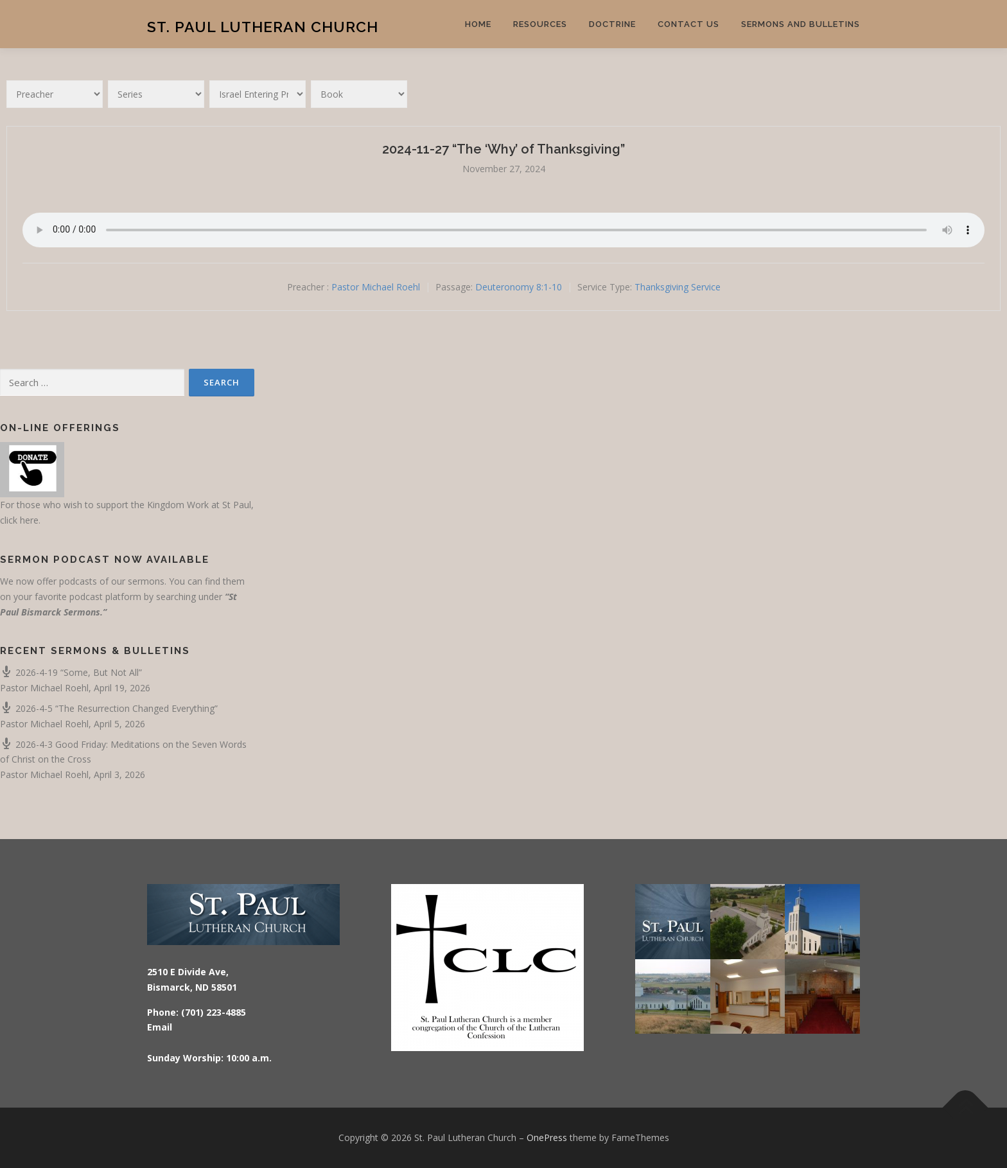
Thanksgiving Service (678, 287)
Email (159, 1027)
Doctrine (612, 24)
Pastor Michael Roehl (375, 287)
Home (478, 24)
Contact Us (688, 24)
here (29, 520)
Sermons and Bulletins (800, 24)
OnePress (547, 1137)
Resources (540, 24)
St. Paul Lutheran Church (262, 26)
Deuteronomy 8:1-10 (518, 287)
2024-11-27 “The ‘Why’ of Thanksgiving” (503, 149)
